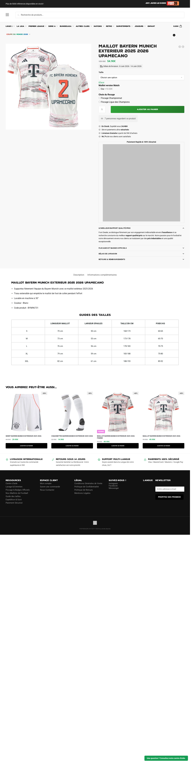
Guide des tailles (13, 496)
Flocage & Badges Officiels (18, 490)
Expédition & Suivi (14, 499)
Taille (101, 72)
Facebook (113, 486)
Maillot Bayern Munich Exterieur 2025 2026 (161, 436)
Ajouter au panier (147, 109)
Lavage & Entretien (14, 486)
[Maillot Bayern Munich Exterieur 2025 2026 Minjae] (179, 46)
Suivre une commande (50, 486)
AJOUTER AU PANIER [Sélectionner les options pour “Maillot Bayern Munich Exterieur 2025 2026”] (163, 445)
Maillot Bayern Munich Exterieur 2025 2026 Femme (116, 437)
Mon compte (45, 483)
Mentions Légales (82, 493)
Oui (106, 89)
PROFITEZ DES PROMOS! (169, 497)
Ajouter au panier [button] (72, 445)
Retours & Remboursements (112, 259)
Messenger (114, 488)
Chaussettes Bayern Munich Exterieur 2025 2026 (72, 436)
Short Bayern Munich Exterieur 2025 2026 (23, 436)
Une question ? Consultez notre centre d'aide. (166, 758)
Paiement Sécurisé (14, 503)
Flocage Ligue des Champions (115, 102)
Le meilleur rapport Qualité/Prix (115, 228)
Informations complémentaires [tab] (102, 275)
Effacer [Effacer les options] (101, 82)
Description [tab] (78, 275)
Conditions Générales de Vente (88, 483)
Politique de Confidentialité (86, 486)
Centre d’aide (11, 483)
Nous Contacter (47, 490)
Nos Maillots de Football (17, 493)
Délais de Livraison (108, 254)
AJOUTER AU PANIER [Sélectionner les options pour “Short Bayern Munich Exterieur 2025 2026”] (26, 445)
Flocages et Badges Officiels (113, 248)
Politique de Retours (83, 490)
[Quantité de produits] (102, 109)
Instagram (113, 483)
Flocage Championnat (111, 98)
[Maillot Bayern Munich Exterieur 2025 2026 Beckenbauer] (183, 46)
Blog (8, 506)
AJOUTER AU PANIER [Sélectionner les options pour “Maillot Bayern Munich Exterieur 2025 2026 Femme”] (117, 445)
